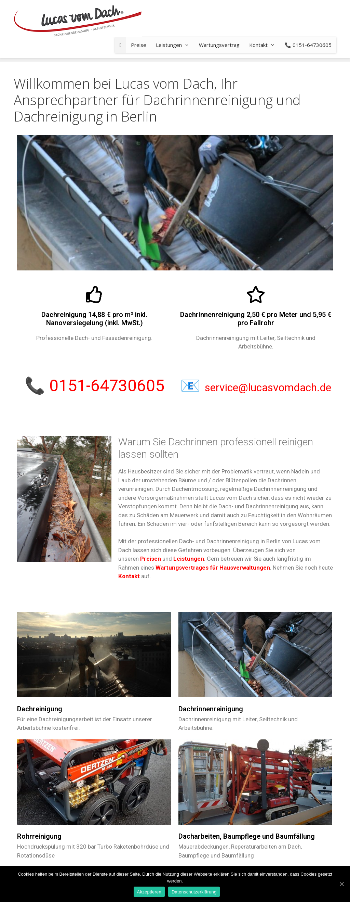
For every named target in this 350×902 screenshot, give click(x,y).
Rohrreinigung (39, 836)
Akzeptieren (149, 891)
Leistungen (175, 45)
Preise (138, 44)
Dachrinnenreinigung (210, 709)
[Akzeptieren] (341, 883)
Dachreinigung (39, 709)
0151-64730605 (106, 385)
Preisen (150, 558)
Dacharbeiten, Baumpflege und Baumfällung (246, 836)
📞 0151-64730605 (308, 44)
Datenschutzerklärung (194, 891)
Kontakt (264, 45)
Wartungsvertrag (219, 44)
